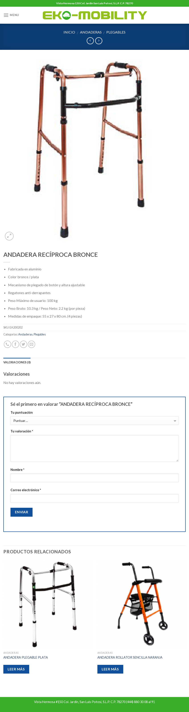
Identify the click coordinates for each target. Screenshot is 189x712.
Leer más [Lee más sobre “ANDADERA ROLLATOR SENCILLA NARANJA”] (110, 669)
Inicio (69, 32)
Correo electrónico (25, 490)
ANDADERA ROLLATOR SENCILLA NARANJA (129, 657)
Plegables (115, 32)
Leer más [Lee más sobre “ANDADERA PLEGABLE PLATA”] (16, 669)
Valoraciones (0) (17, 362)
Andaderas (91, 32)
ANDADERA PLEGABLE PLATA (25, 657)
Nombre (17, 470)
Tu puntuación (21, 412)
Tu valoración (21, 431)
